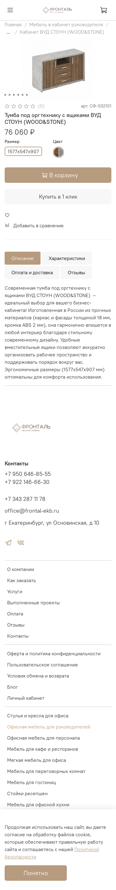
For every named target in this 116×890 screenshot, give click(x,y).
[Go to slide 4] (18, 95)
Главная (13, 24)
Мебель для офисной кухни (38, 804)
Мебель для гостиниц (31, 782)
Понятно (36, 873)
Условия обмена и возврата (38, 676)
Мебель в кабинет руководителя (66, 24)
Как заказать (21, 580)
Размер (12, 141)
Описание (22, 258)
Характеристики (67, 258)
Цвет (57, 141)
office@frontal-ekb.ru (32, 510)
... (8, 32)
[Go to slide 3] (14, 95)
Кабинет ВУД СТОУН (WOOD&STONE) (62, 32)
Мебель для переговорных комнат (46, 771)
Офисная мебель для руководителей (48, 727)
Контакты (17, 636)
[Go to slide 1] (5, 95)
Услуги (14, 591)
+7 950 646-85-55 (28, 474)
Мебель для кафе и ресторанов (42, 749)
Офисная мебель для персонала (43, 738)
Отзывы (76, 272)
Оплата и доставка (32, 272)
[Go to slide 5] (22, 95)
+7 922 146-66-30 (27, 482)
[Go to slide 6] (27, 95)
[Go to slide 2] (9, 95)
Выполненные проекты (33, 602)
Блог (12, 687)
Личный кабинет (25, 698)
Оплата (15, 614)
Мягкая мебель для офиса (36, 760)
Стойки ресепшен (27, 793)
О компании (20, 569)
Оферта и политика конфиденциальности (54, 653)
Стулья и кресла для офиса (37, 715)
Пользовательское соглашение (42, 664)
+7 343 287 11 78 (25, 499)
